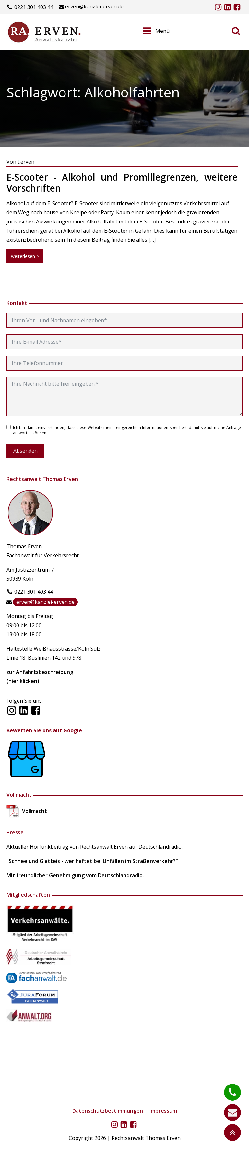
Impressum (163, 1110)
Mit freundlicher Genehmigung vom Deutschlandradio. (75, 875)
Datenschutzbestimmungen (107, 1110)
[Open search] (236, 31)
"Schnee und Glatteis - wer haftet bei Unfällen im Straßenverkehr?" (92, 861)
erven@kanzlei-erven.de (94, 6)
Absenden (25, 450)
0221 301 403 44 (33, 7)
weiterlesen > (25, 256)
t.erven (26, 161)
